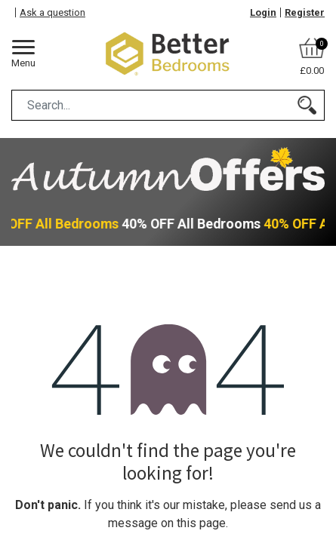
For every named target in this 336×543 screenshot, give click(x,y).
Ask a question (52, 12)
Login (263, 12)
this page (201, 523)
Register (305, 12)
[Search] (307, 105)
